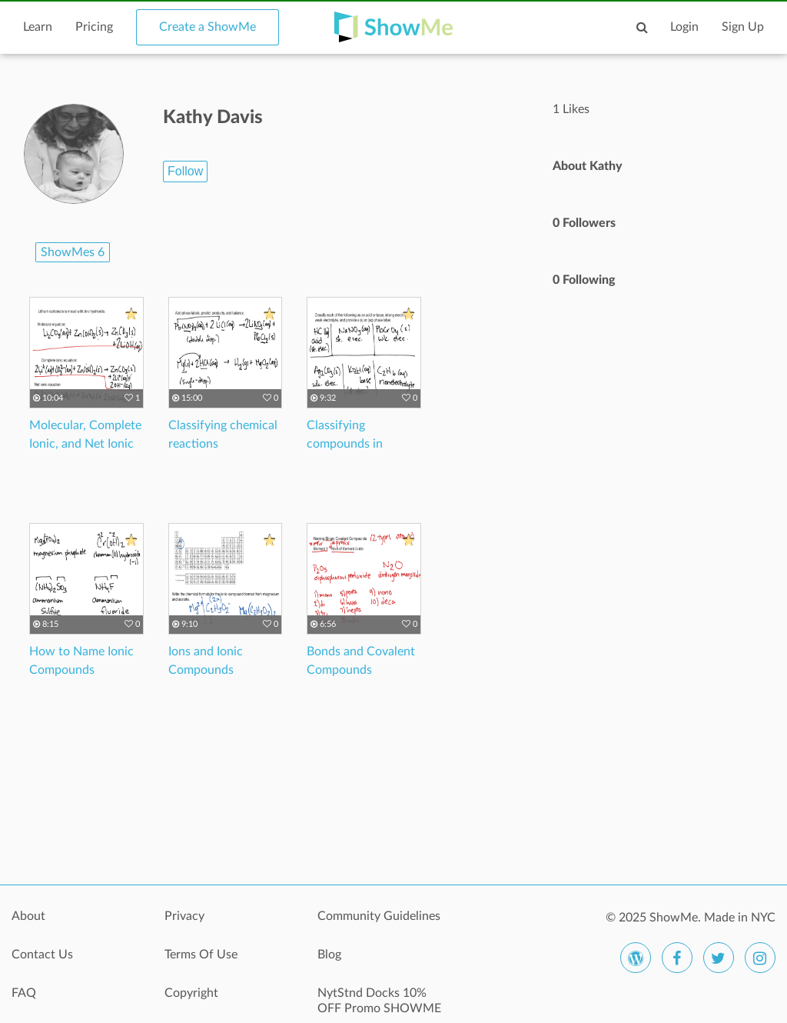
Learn (37, 27)
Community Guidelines (378, 916)
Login (684, 27)
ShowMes (73, 252)
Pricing (94, 27)
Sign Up (743, 27)
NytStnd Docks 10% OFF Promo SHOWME (379, 1001)
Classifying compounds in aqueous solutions (355, 443)
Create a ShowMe (207, 27)
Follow (185, 171)
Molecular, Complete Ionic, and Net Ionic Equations (85, 443)
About (28, 916)
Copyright (191, 993)
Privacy (184, 916)
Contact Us (42, 954)
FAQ (24, 993)
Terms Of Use (200, 954)
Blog (329, 954)
